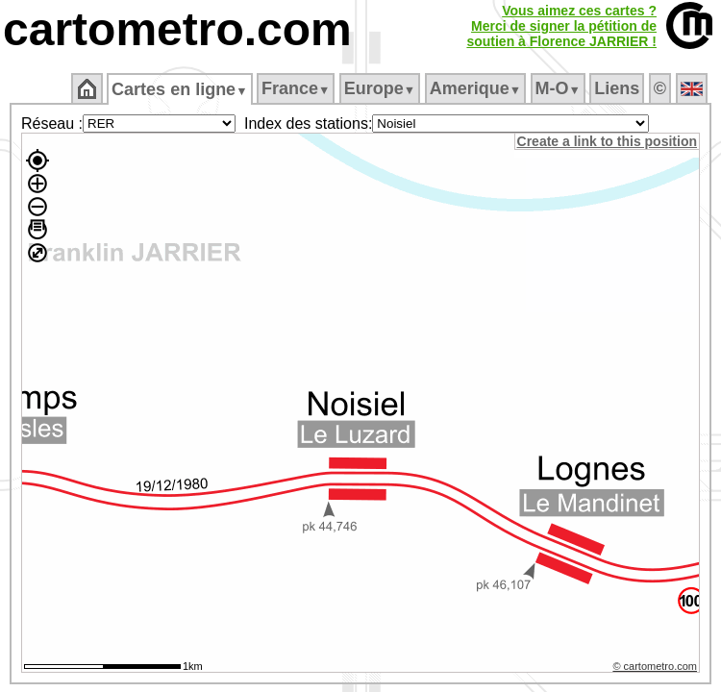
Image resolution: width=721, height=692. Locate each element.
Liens (618, 88)
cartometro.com (177, 29)
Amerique (476, 88)
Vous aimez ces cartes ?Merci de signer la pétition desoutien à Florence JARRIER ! (561, 26)
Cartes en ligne (181, 89)
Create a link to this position (608, 141)
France (296, 88)
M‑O (559, 88)
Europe (380, 88)
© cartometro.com (656, 669)
